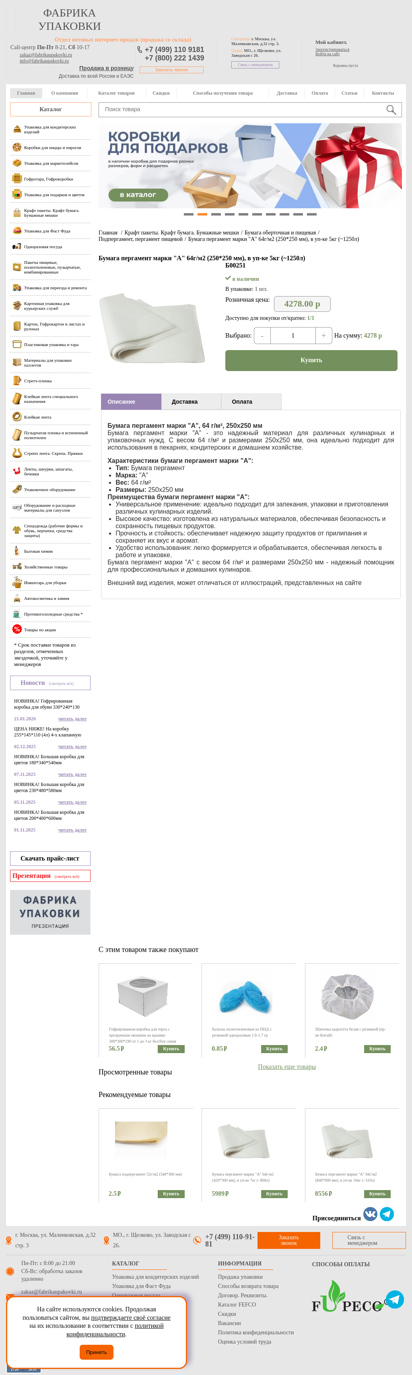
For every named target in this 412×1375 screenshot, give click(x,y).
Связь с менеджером (255, 64)
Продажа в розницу (106, 68)
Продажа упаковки (240, 1277)
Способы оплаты (341, 1264)
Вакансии (229, 1323)
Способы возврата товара (248, 1286)
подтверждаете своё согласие (131, 1317)
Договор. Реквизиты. (243, 1295)
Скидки (161, 93)
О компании (64, 93)
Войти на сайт (327, 54)
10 (312, 214)
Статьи (349, 93)
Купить (311, 360)
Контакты (383, 93)
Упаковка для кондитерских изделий (155, 1277)
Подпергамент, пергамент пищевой (141, 239)
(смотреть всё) (61, 683)
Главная (26, 93)
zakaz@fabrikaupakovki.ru (46, 55)
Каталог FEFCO (237, 1305)
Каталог (50, 109)
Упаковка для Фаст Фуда (141, 1286)
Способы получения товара (223, 93)
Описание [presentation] (121, 401)
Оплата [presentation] (242, 401)
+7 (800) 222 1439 (174, 58)
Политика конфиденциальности (256, 1332)
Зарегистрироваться (332, 49)
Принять (96, 1352)
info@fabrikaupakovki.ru (44, 61)
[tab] (131, 402)
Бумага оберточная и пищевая (280, 233)
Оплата (320, 93)
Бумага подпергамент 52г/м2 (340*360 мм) (145, 1174)
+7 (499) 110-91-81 (230, 1240)
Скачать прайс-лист (50, 858)
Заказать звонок (171, 70)
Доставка (287, 93)
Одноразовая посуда (136, 1295)
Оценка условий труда (244, 1342)
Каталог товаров (116, 93)
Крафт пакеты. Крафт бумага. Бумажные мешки (181, 233)
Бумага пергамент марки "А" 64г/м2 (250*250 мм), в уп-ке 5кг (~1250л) (273, 239)
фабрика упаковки (69, 19)
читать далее (72, 719)
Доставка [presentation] (185, 401)
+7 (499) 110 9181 (174, 50)
